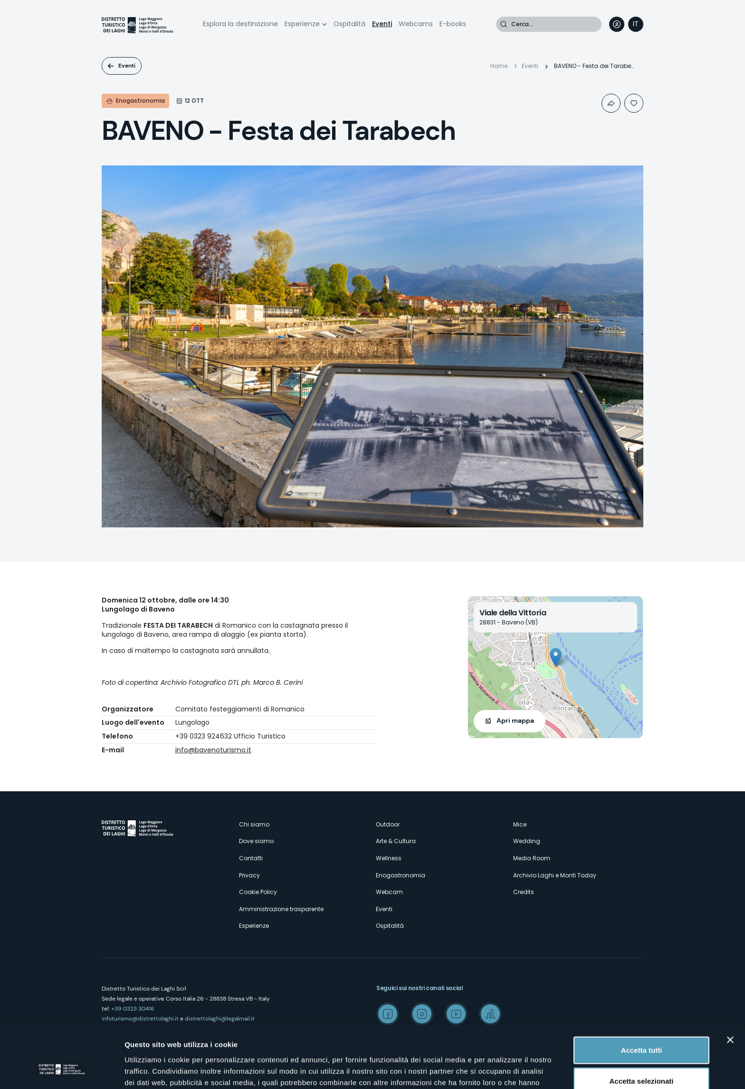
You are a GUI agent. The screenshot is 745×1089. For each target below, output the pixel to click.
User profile (616, 24)
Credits (523, 892)
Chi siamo (254, 824)
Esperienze (302, 24)
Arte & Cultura (396, 841)
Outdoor (388, 824)
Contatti (251, 858)
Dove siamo (256, 841)
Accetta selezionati (641, 1027)
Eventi (382, 24)
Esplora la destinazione (240, 24)
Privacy (249, 875)
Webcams (416, 24)
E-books (452, 24)
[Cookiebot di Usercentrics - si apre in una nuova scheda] (61, 1070)
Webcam (389, 892)
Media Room (531, 858)
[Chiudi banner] (730, 985)
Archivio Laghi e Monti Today (554, 875)
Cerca (503, 24)
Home (498, 66)
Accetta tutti (641, 996)
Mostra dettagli (499, 1070)
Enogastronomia (400, 875)
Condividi (611, 103)
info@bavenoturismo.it (213, 750)
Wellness (388, 858)
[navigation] (635, 24)
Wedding (526, 841)
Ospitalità (349, 24)
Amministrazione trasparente (281, 909)
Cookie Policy (258, 892)
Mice (519, 824)
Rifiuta (641, 1058)
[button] (556, 657)
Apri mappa (515, 720)
